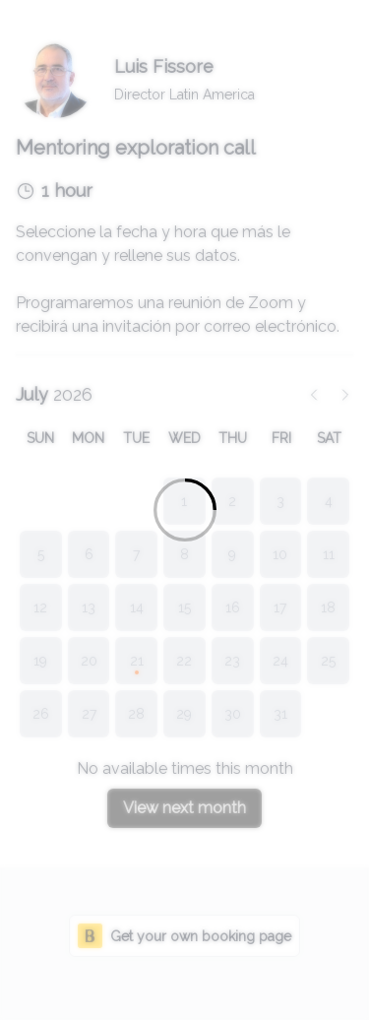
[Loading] (184, 510)
